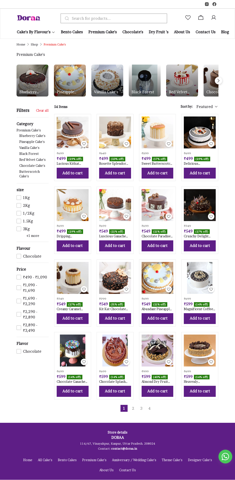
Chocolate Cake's (32, 166)
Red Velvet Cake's (178, 92)
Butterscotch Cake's (29, 174)
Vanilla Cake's (106, 92)
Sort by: (187, 106)
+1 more (32, 236)
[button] (189, 18)
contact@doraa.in (124, 449)
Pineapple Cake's (65, 92)
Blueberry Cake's (28, 92)
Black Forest (142, 92)
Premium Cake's (33, 153)
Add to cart (72, 173)
